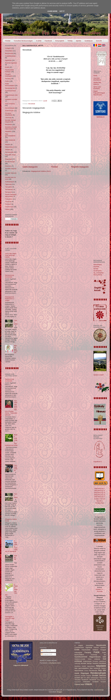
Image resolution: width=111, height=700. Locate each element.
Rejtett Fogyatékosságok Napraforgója (99, 92)
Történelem (8, 199)
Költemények (9, 110)
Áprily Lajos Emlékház (97, 87)
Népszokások (9, 147)
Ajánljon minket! (98, 375)
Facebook (48, 41)
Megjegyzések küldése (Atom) (41, 171)
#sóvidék (96, 266)
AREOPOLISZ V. (99, 497)
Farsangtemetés (15, 467)
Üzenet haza (9, 207)
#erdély (95, 269)
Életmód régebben (11, 63)
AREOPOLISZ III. (99, 493)
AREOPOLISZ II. (99, 491)
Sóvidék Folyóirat (10, 168)
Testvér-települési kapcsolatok (10, 195)
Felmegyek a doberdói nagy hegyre (9, 618)
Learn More (52, 11)
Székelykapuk (9, 182)
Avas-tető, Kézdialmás (97, 79)
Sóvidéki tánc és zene (82, 677)
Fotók (7, 81)
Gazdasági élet (10, 88)
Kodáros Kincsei (99, 499)
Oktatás (7, 149)
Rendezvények (10, 162)
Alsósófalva (9, 51)
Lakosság (8, 117)
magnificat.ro (97, 461)
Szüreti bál (15, 557)
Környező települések (8, 114)
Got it (62, 11)
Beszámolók (9, 53)
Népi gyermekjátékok (10, 135)
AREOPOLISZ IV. (99, 495)
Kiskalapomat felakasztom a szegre (9, 298)
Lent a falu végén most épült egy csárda (10, 255)
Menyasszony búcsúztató (9, 276)
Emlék (7, 67)
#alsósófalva (97, 264)
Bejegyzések (46, 650)
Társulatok (8, 187)
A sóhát (38, 41)
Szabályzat (88, 41)
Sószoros (8, 166)
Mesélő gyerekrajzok (15, 349)
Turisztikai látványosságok (23, 41)
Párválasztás (9, 152)
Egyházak (8, 60)
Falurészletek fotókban (9, 70)
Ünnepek (8, 204)
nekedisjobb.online (55, 663)
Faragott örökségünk (9, 75)
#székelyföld (97, 271)
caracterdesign (99, 690)
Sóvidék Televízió (10, 173)
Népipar (7, 144)
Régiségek (8, 159)
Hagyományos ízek (11, 95)
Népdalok (8, 131)
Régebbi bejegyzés (80, 167)
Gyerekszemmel (10, 91)
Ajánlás (78, 41)
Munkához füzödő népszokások (11, 128)
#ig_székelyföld (98, 273)
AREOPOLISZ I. (99, 488)
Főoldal (7, 41)
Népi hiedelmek (10, 140)
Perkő (95, 75)
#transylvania (97, 275)
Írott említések (9, 108)
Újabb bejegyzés (30, 167)
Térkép (70, 41)
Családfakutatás (10, 56)
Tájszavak (8, 184)
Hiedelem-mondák (11, 99)
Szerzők (99, 41)
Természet (8, 192)
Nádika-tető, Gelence (97, 83)
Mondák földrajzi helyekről (10, 121)
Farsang (8, 78)
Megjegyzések (46, 654)
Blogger (59, 692)
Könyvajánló (59, 41)
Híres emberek (10, 104)
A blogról (8, 48)
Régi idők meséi (10, 155)
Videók (7, 209)
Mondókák (31, 104)
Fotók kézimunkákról (9, 84)
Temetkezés (9, 189)
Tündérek (8, 201)
